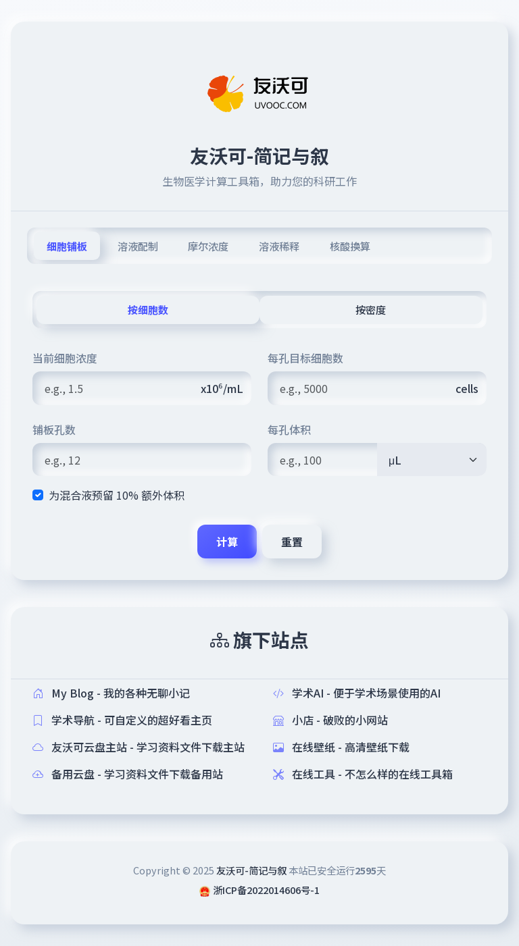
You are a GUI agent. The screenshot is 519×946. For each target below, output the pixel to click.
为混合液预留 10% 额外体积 (116, 495)
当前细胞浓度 (64, 358)
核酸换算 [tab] (350, 245)
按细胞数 (148, 309)
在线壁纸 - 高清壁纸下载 (341, 747)
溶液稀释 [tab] (279, 245)
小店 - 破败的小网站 (330, 720)
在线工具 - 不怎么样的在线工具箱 (363, 774)
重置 (292, 541)
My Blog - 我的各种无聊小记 (111, 693)
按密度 (370, 309)
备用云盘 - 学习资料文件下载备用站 (127, 774)
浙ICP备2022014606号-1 (266, 890)
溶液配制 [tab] (138, 245)
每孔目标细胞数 (305, 358)
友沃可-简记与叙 (251, 870)
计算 (227, 541)
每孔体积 (289, 429)
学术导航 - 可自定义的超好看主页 (122, 720)
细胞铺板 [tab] (67, 245)
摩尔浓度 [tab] (208, 245)
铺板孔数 (54, 429)
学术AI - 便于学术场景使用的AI (357, 693)
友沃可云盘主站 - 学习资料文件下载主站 (138, 747)
